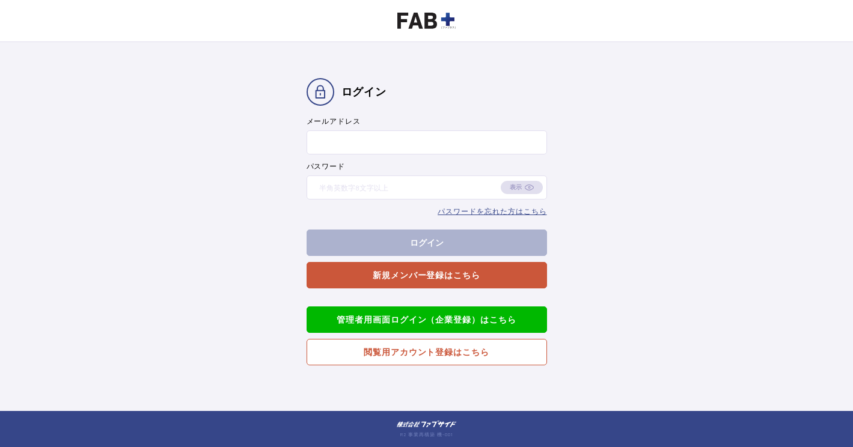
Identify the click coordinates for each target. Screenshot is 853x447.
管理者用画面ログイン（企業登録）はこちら (426, 319)
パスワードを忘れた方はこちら (492, 211)
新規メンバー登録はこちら (427, 275)
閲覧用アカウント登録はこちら (426, 352)
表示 (516, 187)
